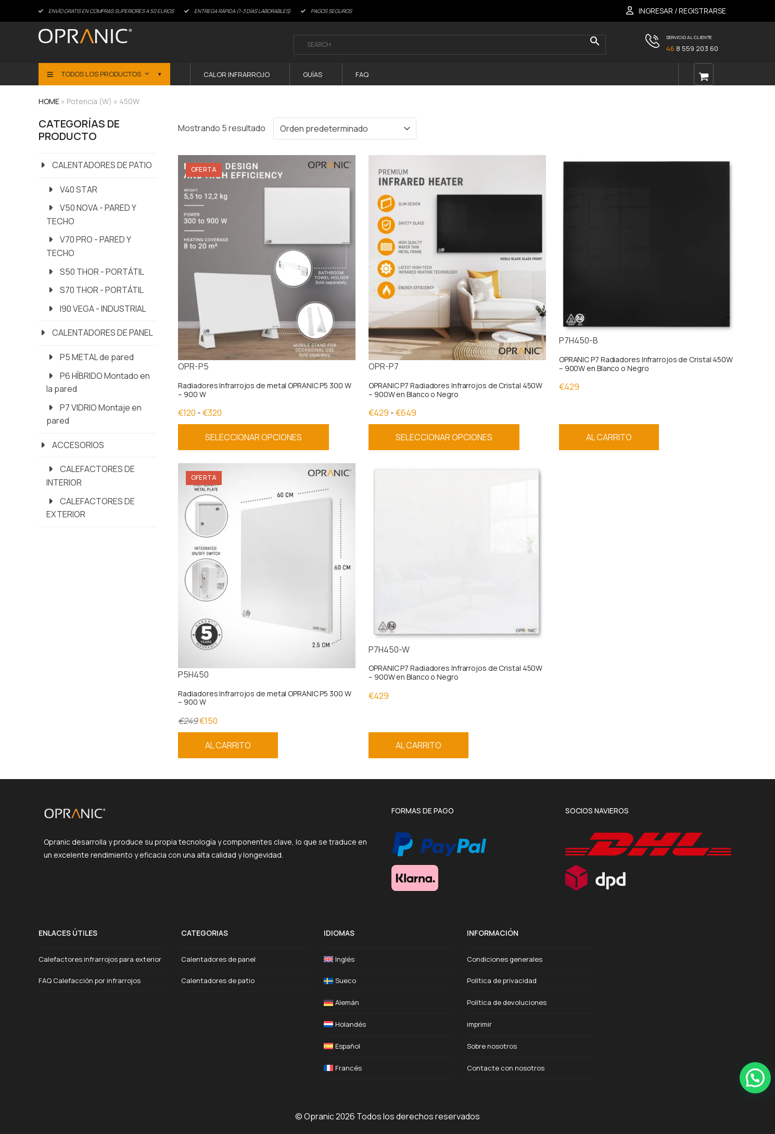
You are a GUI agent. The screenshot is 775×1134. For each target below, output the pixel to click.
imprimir (479, 1024)
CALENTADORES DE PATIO (102, 165)
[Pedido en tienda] (345, 128)
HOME (49, 101)
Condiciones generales (504, 959)
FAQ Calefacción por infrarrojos (90, 980)
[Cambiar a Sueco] (387, 980)
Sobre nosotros (492, 1046)
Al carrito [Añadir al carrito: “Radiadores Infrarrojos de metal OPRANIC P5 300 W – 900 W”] (228, 745)
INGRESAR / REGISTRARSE (682, 11)
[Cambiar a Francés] (387, 1068)
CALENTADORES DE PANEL (102, 332)
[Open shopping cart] (704, 74)
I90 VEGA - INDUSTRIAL (103, 308)
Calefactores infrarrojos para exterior (100, 959)
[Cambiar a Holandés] (387, 1024)
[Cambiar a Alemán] (387, 1002)
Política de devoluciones (507, 1002)
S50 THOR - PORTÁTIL (102, 271)
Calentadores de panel (218, 959)
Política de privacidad (502, 980)
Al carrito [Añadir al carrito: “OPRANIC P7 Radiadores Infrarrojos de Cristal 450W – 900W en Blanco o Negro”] (609, 437)
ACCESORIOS (78, 445)
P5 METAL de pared (97, 357)
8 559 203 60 (692, 48)
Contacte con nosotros (505, 1068)
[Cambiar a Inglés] (387, 959)
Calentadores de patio (218, 980)
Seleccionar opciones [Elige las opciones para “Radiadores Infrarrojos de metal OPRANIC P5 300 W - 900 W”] (253, 437)
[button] (755, 1077)
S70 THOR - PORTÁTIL (102, 290)
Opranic (319, 1116)
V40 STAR (78, 189)
